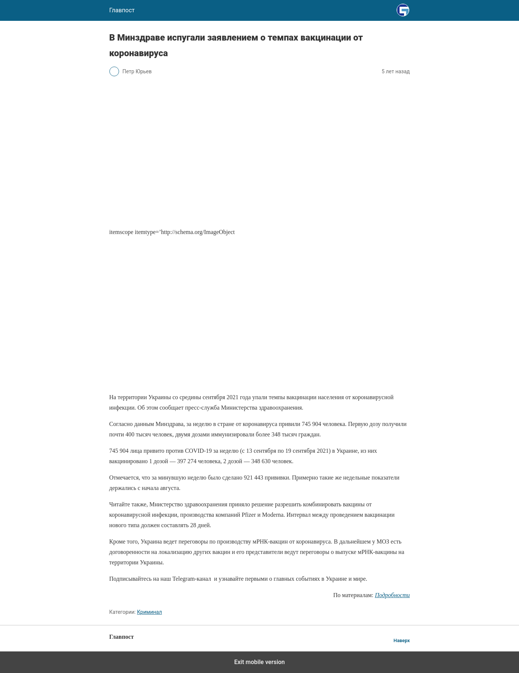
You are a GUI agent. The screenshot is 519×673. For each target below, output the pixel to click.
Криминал (149, 612)
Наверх (402, 640)
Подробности (392, 595)
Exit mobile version (259, 662)
